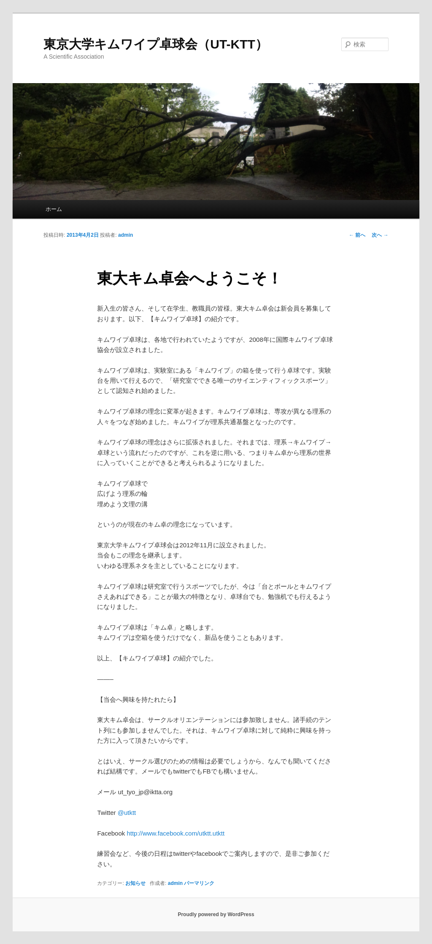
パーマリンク (199, 883)
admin (125, 235)
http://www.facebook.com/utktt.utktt (175, 833)
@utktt (127, 812)
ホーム (54, 209)
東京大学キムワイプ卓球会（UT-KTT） (155, 44)
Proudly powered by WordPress (216, 914)
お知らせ (135, 883)
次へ (380, 235)
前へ (357, 235)
